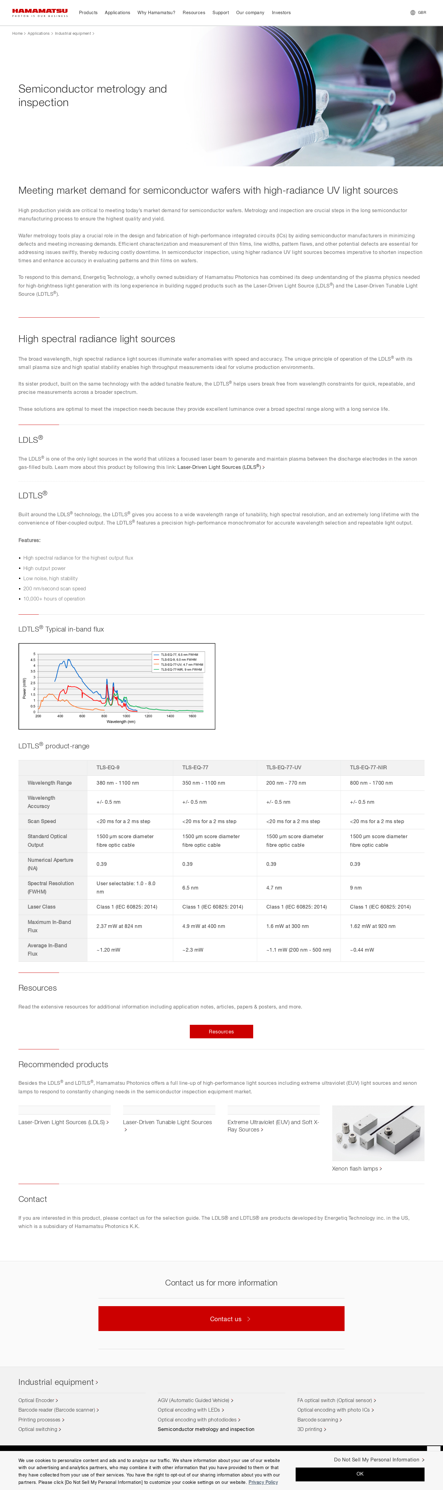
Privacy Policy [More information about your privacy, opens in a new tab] (263, 1482)
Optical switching (37, 1429)
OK (360, 1474)
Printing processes (39, 1420)
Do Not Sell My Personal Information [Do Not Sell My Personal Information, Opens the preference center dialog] (376, 1460)
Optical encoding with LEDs (189, 1410)
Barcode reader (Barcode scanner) (56, 1410)
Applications (39, 34)
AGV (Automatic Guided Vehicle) (193, 1400)
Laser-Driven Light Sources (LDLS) (219, 467)
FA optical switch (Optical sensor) (334, 1400)
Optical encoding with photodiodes (197, 1420)
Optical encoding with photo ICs (333, 1410)
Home (17, 34)
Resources (221, 1032)
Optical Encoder (36, 1400)
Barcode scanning (317, 1420)
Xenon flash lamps (355, 1169)
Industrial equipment (73, 34)
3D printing (309, 1429)
